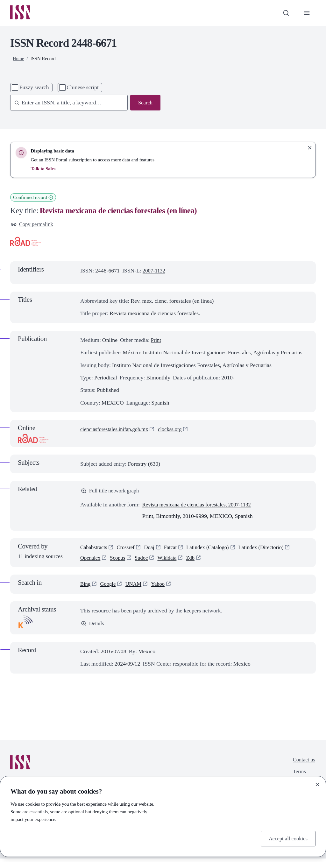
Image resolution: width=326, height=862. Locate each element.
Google (109, 587)
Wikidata (171, 561)
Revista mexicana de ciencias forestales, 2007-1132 (200, 507)
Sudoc (144, 561)
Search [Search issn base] (144, 103)
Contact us (303, 763)
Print (156, 341)
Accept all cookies (287, 838)
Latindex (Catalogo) (214, 550)
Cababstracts (94, 550)
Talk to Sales (43, 169)
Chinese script (83, 88)
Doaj (152, 550)
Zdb (195, 561)
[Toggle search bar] (284, 13)
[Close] (317, 783)
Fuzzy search (34, 88)
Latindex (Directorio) (270, 550)
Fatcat (174, 550)
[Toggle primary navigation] (306, 13)
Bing (85, 587)
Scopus (119, 561)
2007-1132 (155, 272)
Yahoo (161, 587)
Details (93, 627)
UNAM (135, 587)
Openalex (91, 561)
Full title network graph (111, 492)
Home (19, 59)
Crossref (128, 550)
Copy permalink (33, 225)
